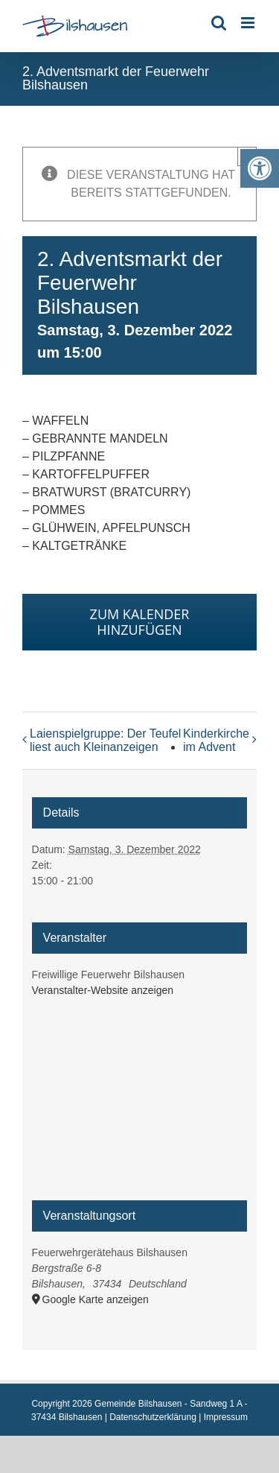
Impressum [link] (226, 1417)
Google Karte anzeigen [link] (95, 1299)
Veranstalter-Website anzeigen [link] (102, 990)
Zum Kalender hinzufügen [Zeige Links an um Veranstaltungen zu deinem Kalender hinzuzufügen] (140, 622)
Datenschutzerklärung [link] (152, 1417)
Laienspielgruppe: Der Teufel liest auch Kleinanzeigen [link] (105, 740)
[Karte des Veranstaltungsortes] (140, 1106)
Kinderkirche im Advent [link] (216, 740)
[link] (259, 168)
